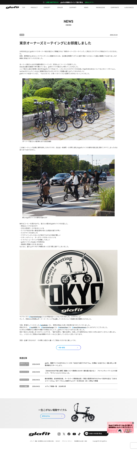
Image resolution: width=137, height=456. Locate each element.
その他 (22, 35)
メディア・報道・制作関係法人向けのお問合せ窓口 (41, 444)
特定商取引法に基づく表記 (82, 444)
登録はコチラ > (89, 2)
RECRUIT (58, 444)
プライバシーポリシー (68, 444)
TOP (23, 7)
